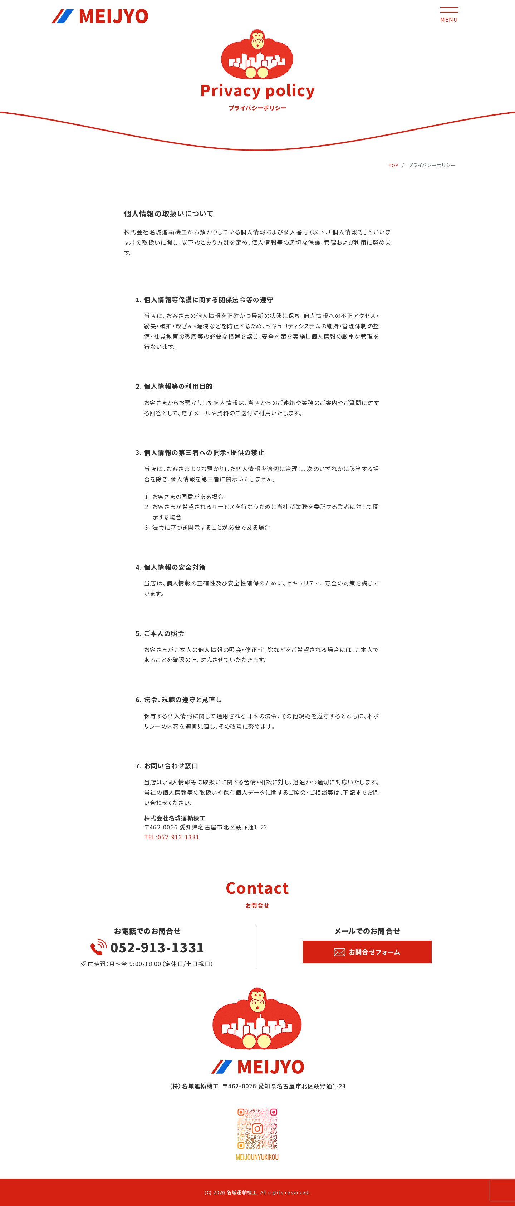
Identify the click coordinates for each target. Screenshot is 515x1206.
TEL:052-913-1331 (172, 837)
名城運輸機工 (242, 1192)
